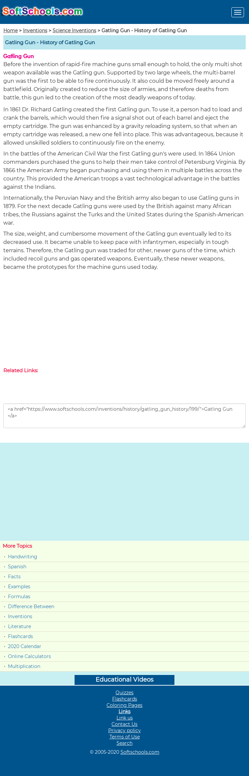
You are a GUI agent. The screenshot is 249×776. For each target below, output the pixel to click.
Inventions (35, 31)
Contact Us (124, 724)
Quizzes (124, 693)
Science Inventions (74, 31)
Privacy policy (124, 730)
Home (10, 31)
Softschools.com (140, 752)
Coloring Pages (124, 705)
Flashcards (20, 636)
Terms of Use (125, 737)
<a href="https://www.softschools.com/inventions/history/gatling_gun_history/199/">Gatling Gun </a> (124, 415)
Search (124, 743)
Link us (125, 718)
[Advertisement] (124, 320)
